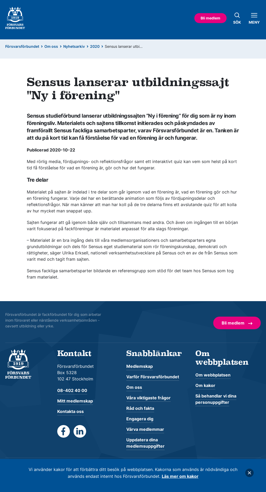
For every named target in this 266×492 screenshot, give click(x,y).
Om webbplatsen (213, 375)
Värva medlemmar (145, 429)
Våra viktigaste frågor (148, 397)
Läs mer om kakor (180, 476)
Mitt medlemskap (75, 401)
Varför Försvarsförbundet (152, 376)
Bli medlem (210, 18)
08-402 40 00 (72, 390)
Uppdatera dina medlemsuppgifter (145, 443)
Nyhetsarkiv (74, 46)
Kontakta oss (70, 411)
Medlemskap (139, 366)
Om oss (51, 46)
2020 (95, 46)
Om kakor (205, 385)
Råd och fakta (140, 408)
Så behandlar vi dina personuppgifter (215, 399)
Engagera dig (139, 418)
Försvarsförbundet (22, 46)
